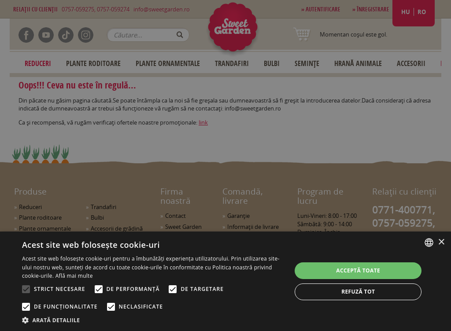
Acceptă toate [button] (358, 270)
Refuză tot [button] (358, 291)
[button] (153, 320)
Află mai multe (74, 276)
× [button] (441, 242)
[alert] (225, 165)
